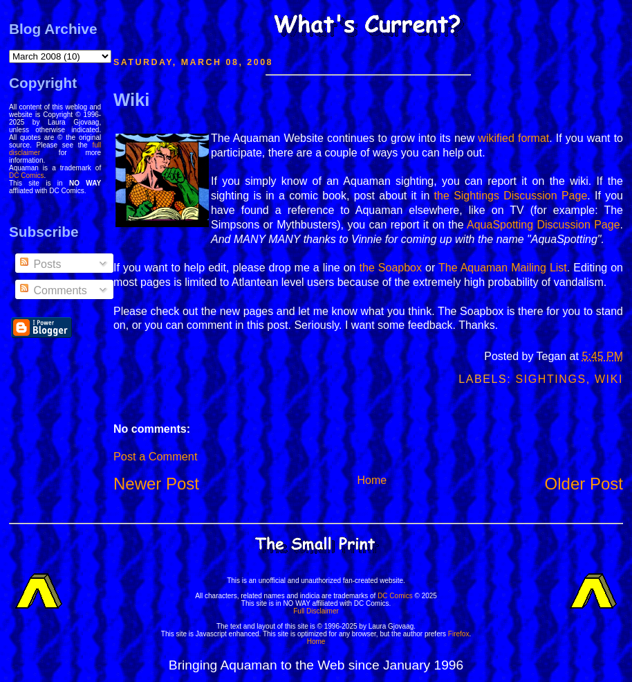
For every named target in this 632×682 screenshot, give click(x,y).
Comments (52, 290)
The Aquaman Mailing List (502, 267)
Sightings (550, 379)
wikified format (513, 138)
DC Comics (26, 175)
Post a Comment (155, 456)
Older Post (584, 483)
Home (372, 480)
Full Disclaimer (316, 611)
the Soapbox (391, 267)
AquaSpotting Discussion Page (543, 225)
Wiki (131, 99)
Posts (39, 264)
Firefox (459, 634)
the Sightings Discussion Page (511, 195)
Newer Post (156, 483)
